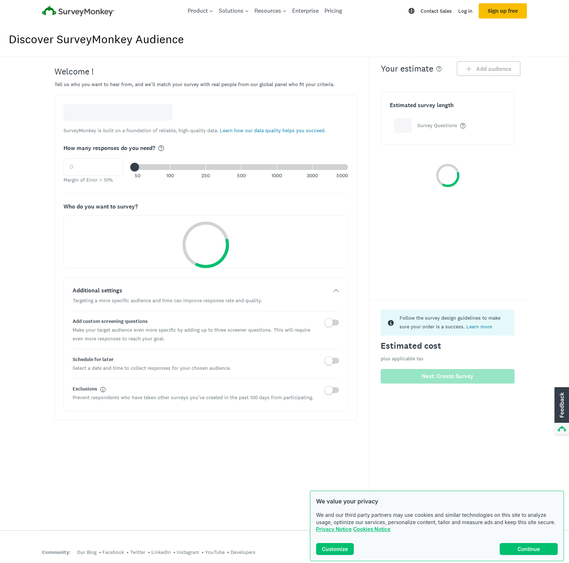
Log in (465, 11)
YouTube (215, 552)
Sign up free (503, 11)
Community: (56, 552)
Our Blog (87, 552)
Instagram (188, 552)
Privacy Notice (334, 529)
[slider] (134, 167)
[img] (161, 148)
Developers (242, 552)
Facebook (113, 552)
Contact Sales (436, 11)
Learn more (479, 326)
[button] (273, 130)
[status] (448, 322)
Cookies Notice (371, 529)
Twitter (138, 552)
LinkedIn (161, 552)
